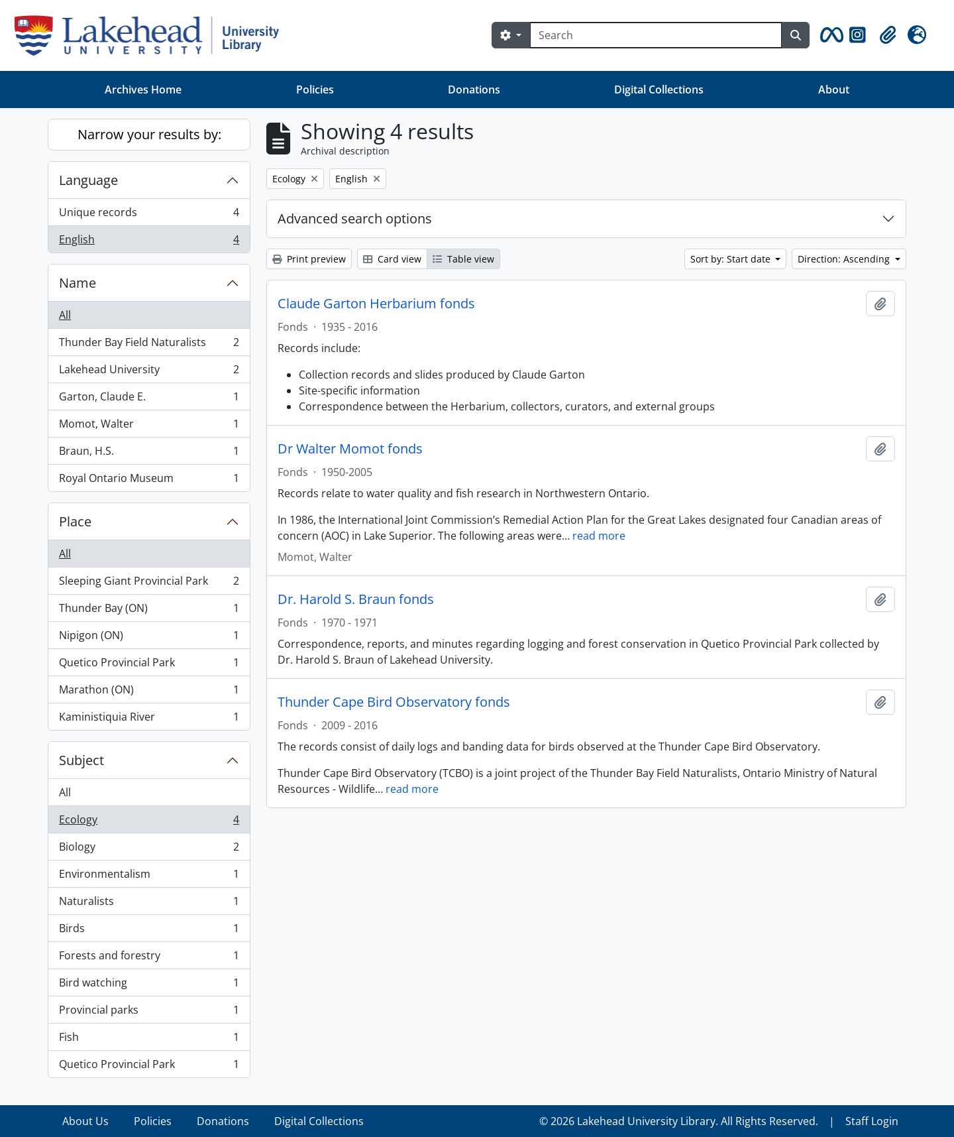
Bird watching (148, 985)
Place (75, 521)
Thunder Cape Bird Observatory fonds (394, 702)
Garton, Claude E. (148, 399)
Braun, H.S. (148, 454)
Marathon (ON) (148, 692)
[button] (829, 35)
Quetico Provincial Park (148, 665)
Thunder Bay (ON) (148, 611)
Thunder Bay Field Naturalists (148, 345)
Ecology (148, 822)
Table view (463, 259)
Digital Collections (659, 89)
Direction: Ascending (845, 259)
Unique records (148, 215)
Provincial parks (148, 1013)
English (148, 242)
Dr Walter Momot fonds (350, 449)
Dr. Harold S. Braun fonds (356, 599)
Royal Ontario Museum (148, 480)
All (65, 315)
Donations (474, 89)
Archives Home (143, 89)
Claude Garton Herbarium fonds (376, 304)
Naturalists (148, 904)
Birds (148, 931)
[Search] (655, 35)
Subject (81, 760)
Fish (148, 1040)
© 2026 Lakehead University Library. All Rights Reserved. (678, 1121)
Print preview (309, 259)
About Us (85, 1121)
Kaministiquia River (148, 719)
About (833, 89)
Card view (392, 259)
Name (77, 283)
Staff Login (871, 1121)
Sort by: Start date (731, 259)
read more (598, 535)
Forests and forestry (148, 958)
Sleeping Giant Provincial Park (148, 584)
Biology (148, 850)
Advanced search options (355, 218)
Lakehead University (148, 372)
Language (88, 180)
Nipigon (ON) (148, 638)
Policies (315, 89)
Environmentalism (148, 877)
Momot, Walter (148, 427)
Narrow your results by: (149, 134)
